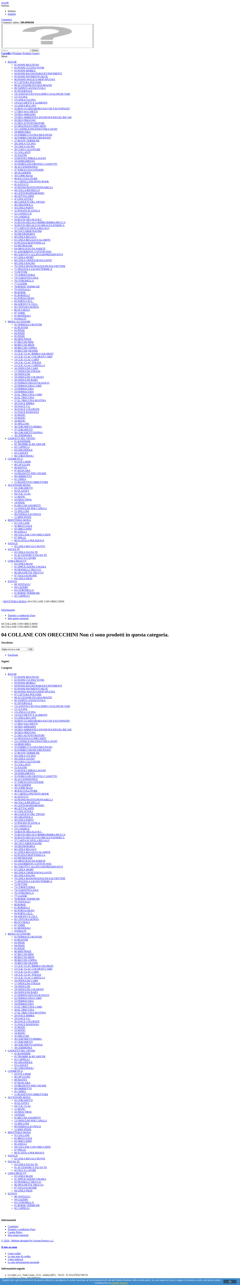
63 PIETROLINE (23, 245)
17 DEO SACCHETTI (26, 111)
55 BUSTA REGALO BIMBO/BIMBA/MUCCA (39, 222)
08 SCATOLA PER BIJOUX (29, 540)
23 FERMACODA (24, 388)
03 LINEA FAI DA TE (26, 552)
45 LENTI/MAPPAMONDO (29, 193)
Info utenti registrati (18, 618)
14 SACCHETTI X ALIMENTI (30, 102)
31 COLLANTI (22, 152)
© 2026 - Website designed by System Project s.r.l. (27, 1240)
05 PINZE (19, 336)
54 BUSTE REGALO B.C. (28, 219)
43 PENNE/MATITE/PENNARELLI (33, 187)
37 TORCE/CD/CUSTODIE (29, 169)
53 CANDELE (22, 216)
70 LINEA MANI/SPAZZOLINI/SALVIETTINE (39, 266)
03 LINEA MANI (23, 563)
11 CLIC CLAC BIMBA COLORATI (33, 353)
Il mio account (9, 1247)
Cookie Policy (15, 1232)
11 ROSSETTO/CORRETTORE (31, 482)
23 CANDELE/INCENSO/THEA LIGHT (36, 129)
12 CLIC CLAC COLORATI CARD (33, 356)
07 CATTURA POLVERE (27, 82)
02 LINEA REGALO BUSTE (29, 546)
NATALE (13, 543)
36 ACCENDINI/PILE (26, 167)
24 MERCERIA (22, 132)
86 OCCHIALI (22, 310)
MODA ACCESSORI (19, 321)
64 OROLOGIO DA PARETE (30, 248)
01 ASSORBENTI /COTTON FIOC (33, 251)
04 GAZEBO (21, 587)
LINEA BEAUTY (17, 561)
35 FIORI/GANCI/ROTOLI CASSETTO (35, 164)
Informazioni (8, 610)
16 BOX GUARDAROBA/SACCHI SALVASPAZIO (42, 108)
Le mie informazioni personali (23, 1262)
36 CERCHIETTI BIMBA (28, 426)
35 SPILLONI (21, 423)
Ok (229, 1281)
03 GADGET (21, 453)
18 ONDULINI (22, 374)
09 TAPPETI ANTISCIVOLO (30, 88)
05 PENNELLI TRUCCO (27, 569)
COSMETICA (15, 458)
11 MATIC (19, 496)
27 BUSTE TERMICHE (27, 140)
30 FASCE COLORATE (27, 409)
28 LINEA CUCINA (25, 143)
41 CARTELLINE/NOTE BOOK (31, 181)
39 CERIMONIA (23, 435)
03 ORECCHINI (23, 528)
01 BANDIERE (22, 441)
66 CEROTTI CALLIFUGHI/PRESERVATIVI (38, 254)
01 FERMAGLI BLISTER (28, 324)
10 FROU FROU (23, 499)
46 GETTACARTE (24, 196)
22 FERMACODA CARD (27, 385)
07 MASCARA (22, 470)
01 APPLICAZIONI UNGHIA (30, 566)
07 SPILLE (20, 537)
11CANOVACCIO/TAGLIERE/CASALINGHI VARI (42, 94)
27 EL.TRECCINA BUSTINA (30, 400)
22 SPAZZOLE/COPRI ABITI (30, 126)
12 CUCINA (20, 97)
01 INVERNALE (23, 91)
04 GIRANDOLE (23, 450)
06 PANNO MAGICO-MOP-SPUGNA (34, 79)
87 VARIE (19, 312)
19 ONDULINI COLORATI (29, 377)
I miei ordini (14, 1253)
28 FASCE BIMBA (24, 403)
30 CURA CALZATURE (27, 149)
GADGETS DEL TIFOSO (21, 438)
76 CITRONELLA (24, 280)
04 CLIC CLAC (22, 493)
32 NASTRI (20, 155)
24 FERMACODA (24, 391)
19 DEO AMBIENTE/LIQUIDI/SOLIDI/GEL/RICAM (42, 117)
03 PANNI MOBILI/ (25, 70)
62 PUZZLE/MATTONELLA (29, 242)
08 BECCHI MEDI (24, 345)
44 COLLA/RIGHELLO (27, 190)
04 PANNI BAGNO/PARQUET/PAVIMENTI (38, 73)
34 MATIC (20, 420)
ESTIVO (12, 581)
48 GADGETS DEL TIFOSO (29, 202)
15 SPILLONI (21, 511)
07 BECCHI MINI (24, 342)
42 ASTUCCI (21, 184)
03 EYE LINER (22, 461)
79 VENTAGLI (22, 289)
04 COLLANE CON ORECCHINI (32, 534)
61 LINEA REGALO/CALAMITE (32, 240)
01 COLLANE (22, 523)
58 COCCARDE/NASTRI (28, 231)
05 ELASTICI (21, 491)
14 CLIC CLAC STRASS (27, 362)
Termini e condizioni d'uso (21, 615)
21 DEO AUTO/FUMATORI (29, 123)
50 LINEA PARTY (24, 207)
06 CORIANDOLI (24, 455)
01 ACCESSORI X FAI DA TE (30, 555)
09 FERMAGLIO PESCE (27, 514)
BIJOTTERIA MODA (19, 520)
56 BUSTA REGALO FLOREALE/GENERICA (39, 225)
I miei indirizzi (15, 1259)
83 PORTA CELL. (23, 301)
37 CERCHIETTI (23, 429)
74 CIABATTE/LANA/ (26, 277)
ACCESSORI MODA (19, 485)
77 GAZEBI (20, 283)
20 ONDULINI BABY (26, 380)
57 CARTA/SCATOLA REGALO (31, 228)
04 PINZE (19, 333)
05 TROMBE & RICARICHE (30, 444)
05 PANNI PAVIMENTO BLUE (31, 76)
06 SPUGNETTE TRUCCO (28, 572)
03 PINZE (19, 330)
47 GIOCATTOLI (23, 199)
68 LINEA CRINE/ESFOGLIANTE (33, 260)
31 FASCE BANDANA (26, 412)
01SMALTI (20, 318)
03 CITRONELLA (24, 590)
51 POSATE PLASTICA (27, 210)
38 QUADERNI (22, 172)
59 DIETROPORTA (24, 234)
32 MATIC (20, 415)
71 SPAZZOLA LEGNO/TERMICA (33, 269)
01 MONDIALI (22, 315)
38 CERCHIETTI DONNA (28, 432)
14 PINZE (19, 502)
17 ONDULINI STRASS (27, 371)
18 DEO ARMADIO (25, 114)
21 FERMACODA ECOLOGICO (31, 383)
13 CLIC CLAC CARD (26, 359)
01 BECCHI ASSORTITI (27, 505)
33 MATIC (20, 418)
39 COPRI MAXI (23, 175)
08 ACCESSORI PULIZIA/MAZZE (33, 85)
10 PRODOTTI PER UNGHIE (30, 473)
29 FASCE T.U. (22, 406)
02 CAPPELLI (22, 447)
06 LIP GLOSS (22, 464)
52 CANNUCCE (23, 213)
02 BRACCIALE (23, 526)
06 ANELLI (20, 531)
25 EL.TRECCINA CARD (28, 394)
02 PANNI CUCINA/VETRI (29, 67)
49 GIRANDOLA (23, 204)
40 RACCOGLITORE (25, 178)
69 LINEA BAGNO (24, 263)
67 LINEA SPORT (24, 257)
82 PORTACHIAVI (24, 298)
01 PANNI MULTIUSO (26, 64)
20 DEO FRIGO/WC (25, 120)
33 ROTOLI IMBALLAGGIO (30, 158)
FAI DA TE (14, 549)
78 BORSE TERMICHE (27, 286)
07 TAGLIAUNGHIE (25, 575)
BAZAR (12, 61)
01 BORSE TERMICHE (27, 593)
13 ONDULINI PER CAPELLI (30, 508)
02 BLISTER (21, 327)
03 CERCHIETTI (23, 488)
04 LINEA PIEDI (23, 578)
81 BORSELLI (22, 295)
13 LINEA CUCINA (25, 99)
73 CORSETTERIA (24, 275)
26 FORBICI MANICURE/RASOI (32, 137)
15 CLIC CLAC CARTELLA (29, 365)
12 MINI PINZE (22, 517)
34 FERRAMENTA (24, 161)
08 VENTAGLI (22, 584)
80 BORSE (20, 292)
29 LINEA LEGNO (24, 146)
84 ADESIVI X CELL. (26, 304)
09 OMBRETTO (23, 476)
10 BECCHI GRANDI (26, 350)
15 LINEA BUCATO (25, 105)
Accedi (5, 2)
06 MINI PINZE (22, 339)
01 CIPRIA (20, 479)
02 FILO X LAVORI (25, 558)
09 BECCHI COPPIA (25, 348)
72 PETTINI (20, 272)
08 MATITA (20, 467)
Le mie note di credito (19, 1256)
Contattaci (6, 19)
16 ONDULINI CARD (26, 368)
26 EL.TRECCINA (24, 397)
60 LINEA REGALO (25, 237)
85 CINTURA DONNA (26, 307)
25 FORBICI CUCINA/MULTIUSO (33, 134)
